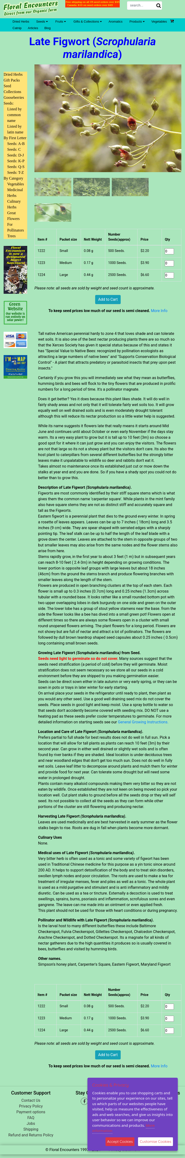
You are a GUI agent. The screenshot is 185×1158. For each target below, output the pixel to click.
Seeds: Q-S (16, 167)
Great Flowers (13, 216)
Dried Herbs (21, 21)
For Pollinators (15, 227)
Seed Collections (12, 89)
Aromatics (116, 21)
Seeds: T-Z (15, 172)
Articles (33, 28)
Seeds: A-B (16, 144)
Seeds (41, 21)
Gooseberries (14, 97)
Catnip (17, 28)
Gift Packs (12, 80)
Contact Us (30, 1100)
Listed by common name (14, 115)
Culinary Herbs (14, 204)
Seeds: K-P (16, 161)
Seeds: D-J (15, 155)
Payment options (30, 1112)
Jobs (30, 1123)
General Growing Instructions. (143, 722)
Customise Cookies (155, 1141)
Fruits (60, 21)
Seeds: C (14, 149)
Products (137, 21)
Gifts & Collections (87, 21)
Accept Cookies (120, 1141)
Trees (11, 236)
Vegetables (159, 21)
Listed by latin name (15, 129)
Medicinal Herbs (15, 193)
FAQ (30, 1117)
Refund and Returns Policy (30, 1135)
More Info (159, 310)
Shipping (30, 1129)
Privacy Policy (31, 1106)
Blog (47, 28)
